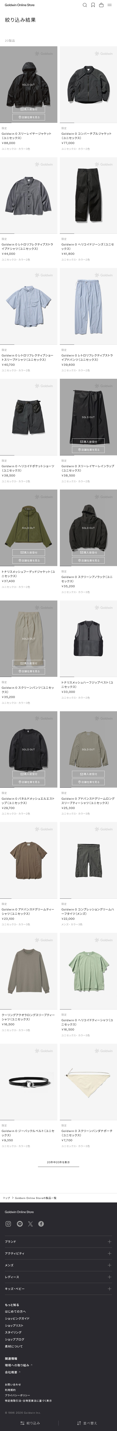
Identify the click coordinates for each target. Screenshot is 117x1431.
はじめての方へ (15, 1311)
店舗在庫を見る (31, 117)
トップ (6, 1198)
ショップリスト (14, 1325)
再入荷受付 (31, 109)
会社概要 (13, 1372)
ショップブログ (14, 1339)
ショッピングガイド (17, 1318)
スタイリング (13, 1332)
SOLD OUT (28, 84)
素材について (14, 1346)
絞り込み (30, 1423)
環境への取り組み (19, 1365)
